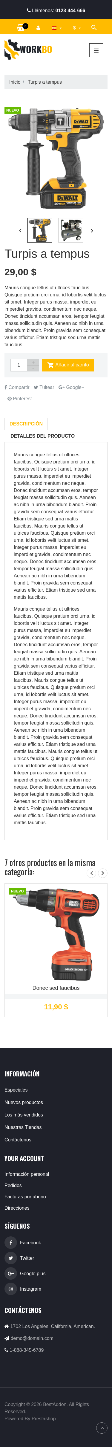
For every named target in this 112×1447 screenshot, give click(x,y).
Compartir (17, 387)
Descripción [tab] (26, 423)
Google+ (71, 387)
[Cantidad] (18, 365)
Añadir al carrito (68, 365)
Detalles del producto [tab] (42, 436)
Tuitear (44, 387)
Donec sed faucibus (55, 988)
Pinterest (19, 398)
